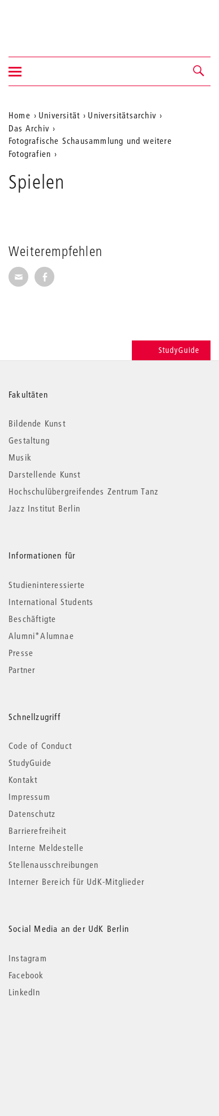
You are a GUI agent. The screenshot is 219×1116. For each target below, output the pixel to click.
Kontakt (22, 779)
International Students (50, 601)
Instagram (27, 958)
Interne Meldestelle (46, 847)
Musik (20, 457)
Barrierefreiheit (37, 830)
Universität (59, 115)
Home (19, 115)
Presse (20, 652)
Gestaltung (29, 440)
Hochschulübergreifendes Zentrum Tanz (83, 491)
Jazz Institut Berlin (44, 508)
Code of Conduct (40, 745)
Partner (21, 669)
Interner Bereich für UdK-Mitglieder (76, 881)
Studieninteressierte (46, 584)
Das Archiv (28, 128)
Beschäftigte (32, 618)
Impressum (29, 796)
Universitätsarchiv (122, 115)
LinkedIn (24, 992)
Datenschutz (31, 813)
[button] (199, 71)
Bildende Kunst (37, 423)
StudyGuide (171, 350)
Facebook (26, 975)
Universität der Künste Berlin (52, 21)
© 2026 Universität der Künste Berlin (67, 1040)
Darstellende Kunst (44, 474)
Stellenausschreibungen (53, 864)
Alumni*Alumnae (41, 635)
